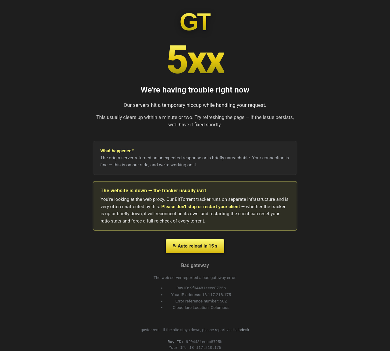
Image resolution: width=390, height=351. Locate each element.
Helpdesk (241, 329)
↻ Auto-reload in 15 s (195, 246)
